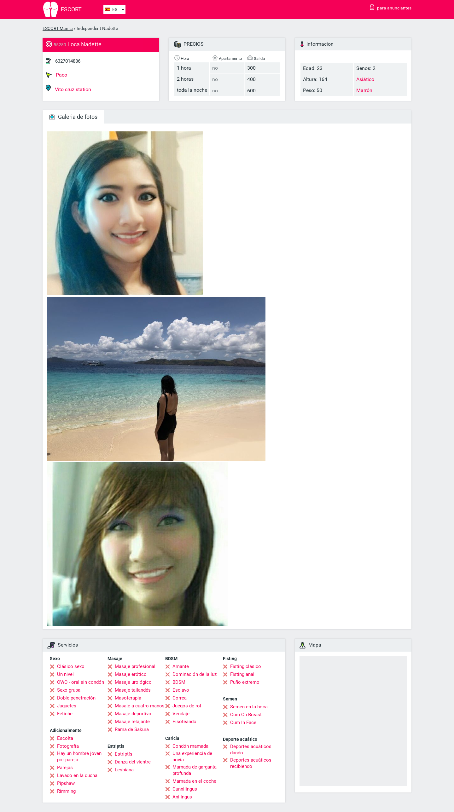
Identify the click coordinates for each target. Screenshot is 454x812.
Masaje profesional (135, 666)
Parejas (65, 767)
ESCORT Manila (58, 28)
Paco (56, 75)
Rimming (66, 791)
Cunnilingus (184, 789)
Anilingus (182, 797)
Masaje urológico (133, 682)
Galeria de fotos (73, 116)
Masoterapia (128, 698)
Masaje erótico (131, 674)
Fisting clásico (245, 666)
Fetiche (65, 714)
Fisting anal (242, 674)
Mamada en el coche (194, 781)
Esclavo (180, 690)
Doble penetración (76, 698)
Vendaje (180, 714)
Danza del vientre (133, 762)
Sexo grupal (69, 690)
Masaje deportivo (133, 714)
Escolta (65, 738)
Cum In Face (243, 722)
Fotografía (68, 746)
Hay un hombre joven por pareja (79, 757)
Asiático (365, 79)
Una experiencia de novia (192, 757)
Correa (179, 698)
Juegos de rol (186, 706)
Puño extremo (244, 682)
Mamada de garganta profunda (194, 770)
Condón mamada (190, 746)
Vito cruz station (68, 88)
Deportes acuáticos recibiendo (250, 763)
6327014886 (67, 61)
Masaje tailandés (133, 690)
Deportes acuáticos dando (250, 750)
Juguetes (66, 706)
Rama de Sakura (132, 729)
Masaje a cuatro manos (140, 706)
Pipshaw (66, 783)
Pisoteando (184, 721)
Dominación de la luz (194, 674)
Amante (180, 666)
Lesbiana (124, 770)
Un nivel (65, 674)
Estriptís (123, 754)
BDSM (178, 682)
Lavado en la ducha (77, 775)
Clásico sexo (70, 666)
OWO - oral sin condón (80, 682)
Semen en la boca (249, 707)
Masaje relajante (132, 721)
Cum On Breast (246, 714)
